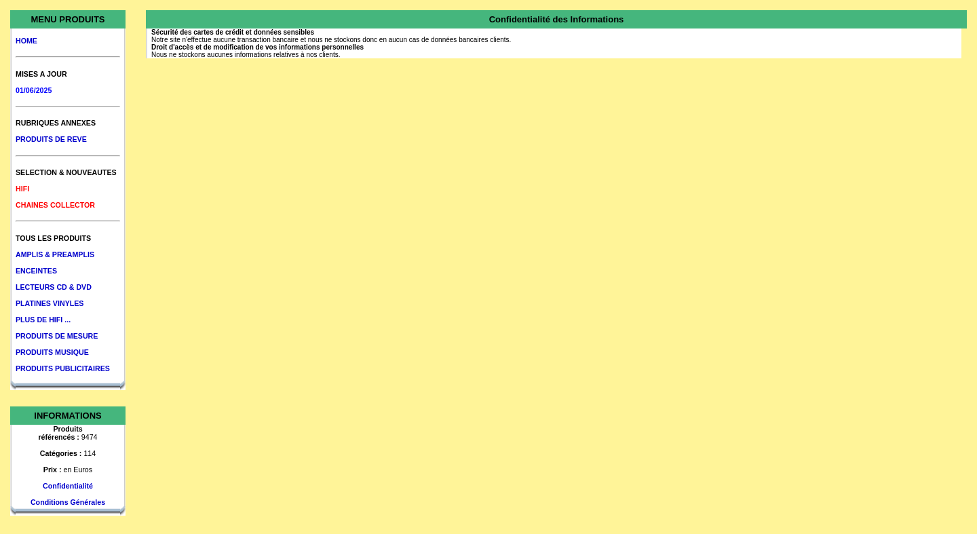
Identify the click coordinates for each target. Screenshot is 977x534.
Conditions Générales (68, 502)
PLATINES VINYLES (49, 303)
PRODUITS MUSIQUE (52, 352)
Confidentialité (68, 486)
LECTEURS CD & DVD (54, 287)
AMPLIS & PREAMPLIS (55, 254)
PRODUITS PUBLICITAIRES (63, 368)
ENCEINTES (36, 271)
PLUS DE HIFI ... (43, 320)
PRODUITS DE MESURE (57, 336)
